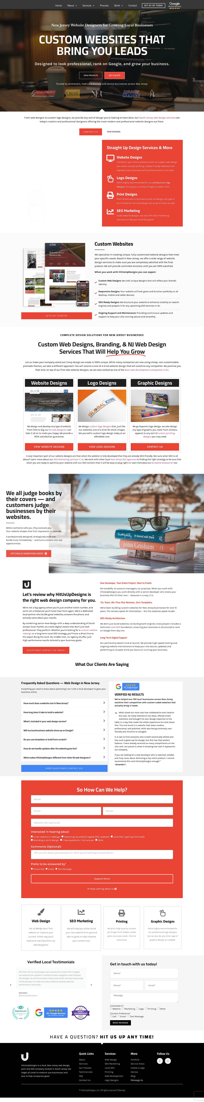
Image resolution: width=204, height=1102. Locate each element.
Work (118, 7)
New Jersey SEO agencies (123, 463)
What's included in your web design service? (45, 726)
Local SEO (115, 631)
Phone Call (38, 873)
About (72, 7)
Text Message (65, 873)
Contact (132, 7)
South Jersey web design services (157, 122)
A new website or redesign (46, 841)
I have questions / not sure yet (78, 844)
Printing (152, 1013)
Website (116, 1013)
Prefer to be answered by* (49, 868)
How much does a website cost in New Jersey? (46, 707)
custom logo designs (101, 430)
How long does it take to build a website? (43, 717)
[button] (64, 707)
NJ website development (163, 467)
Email (51, 873)
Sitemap (121, 1095)
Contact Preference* (120, 1018)
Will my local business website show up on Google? (48, 735)
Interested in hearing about (50, 836)
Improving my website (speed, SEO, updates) (86, 841)
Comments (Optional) (46, 851)
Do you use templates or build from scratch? (45, 744)
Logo (141, 1013)
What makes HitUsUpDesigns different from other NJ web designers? (57, 762)
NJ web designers (58, 434)
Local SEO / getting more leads (129, 841)
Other (100, 844)
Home (58, 7)
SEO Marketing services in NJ (69, 463)
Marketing (129, 1013)
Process (104, 7)
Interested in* (117, 1010)
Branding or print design (46, 844)
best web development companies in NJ (146, 374)
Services (88, 7)
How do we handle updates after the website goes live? (50, 753)
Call (114, 1020)
